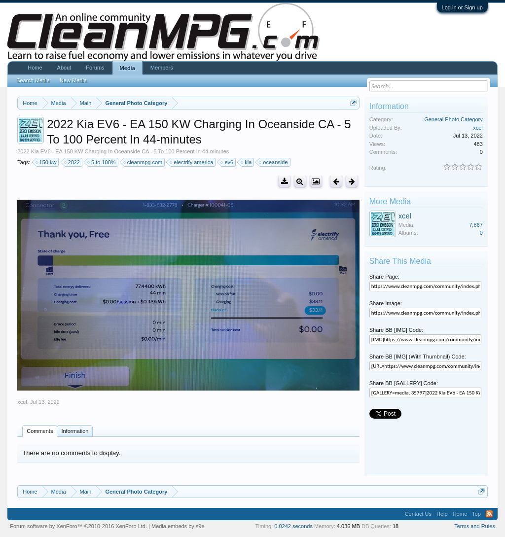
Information (74, 431)
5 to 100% (102, 162)
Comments (40, 431)
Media (127, 68)
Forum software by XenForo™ (78, 526)
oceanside (274, 162)
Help (442, 514)
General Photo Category (453, 119)
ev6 (227, 162)
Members (161, 68)
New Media (73, 80)
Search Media (33, 80)
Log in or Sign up (462, 7)
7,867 (476, 225)
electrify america (192, 162)
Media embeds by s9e (178, 526)
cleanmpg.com (143, 162)
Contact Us (418, 514)
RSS (489, 513)
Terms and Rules (474, 526)
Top (476, 514)
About (64, 68)
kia (247, 162)
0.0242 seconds (293, 526)
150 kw (46, 162)
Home (35, 68)
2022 (72, 162)
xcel (22, 402)
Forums (95, 68)
